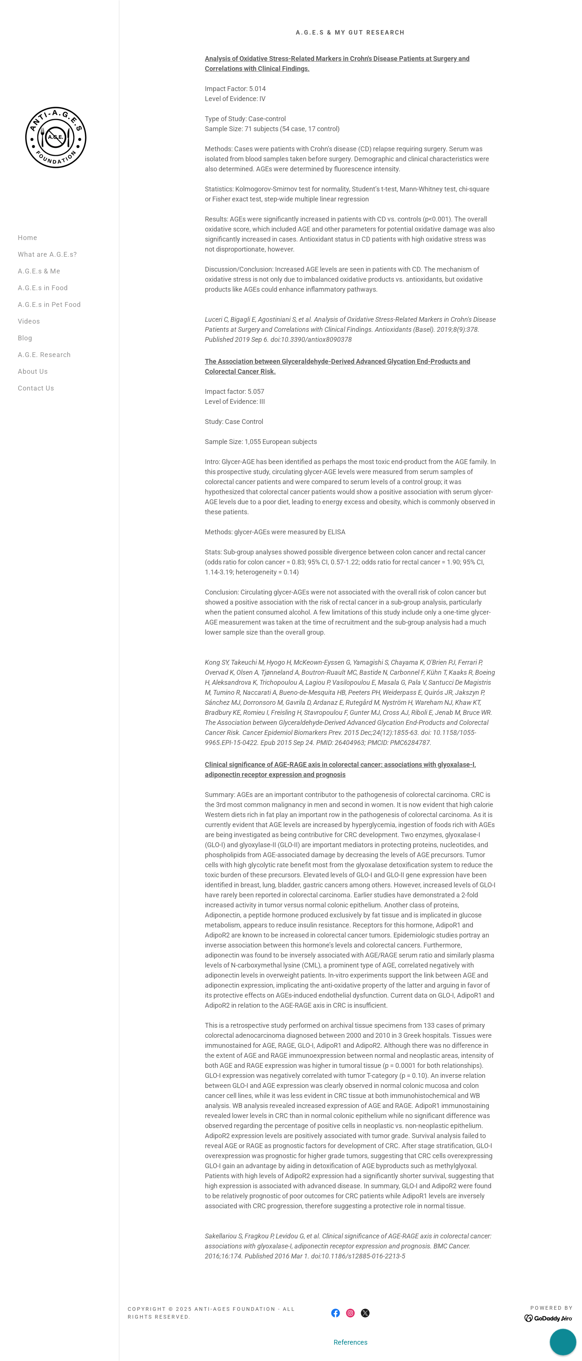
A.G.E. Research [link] (44, 355)
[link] (55, 136)
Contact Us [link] (36, 388)
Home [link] (27, 238)
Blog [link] (25, 338)
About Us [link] (33, 371)
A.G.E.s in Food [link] (43, 288)
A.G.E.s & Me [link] (39, 271)
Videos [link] (29, 321)
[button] (563, 1342)
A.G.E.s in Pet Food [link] (49, 304)
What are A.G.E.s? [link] (47, 254)
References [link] (350, 1342)
